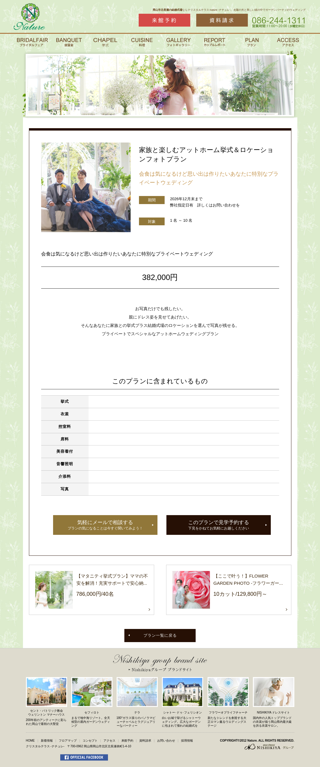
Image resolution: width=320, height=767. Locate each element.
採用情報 (187, 740)
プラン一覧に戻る (160, 635)
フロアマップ (68, 740)
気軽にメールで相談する (105, 525)
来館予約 (127, 740)
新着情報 (47, 740)
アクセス (109, 740)
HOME (30, 740)
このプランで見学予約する (218, 525)
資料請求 (145, 740)
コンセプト (90, 740)
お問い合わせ (166, 740)
